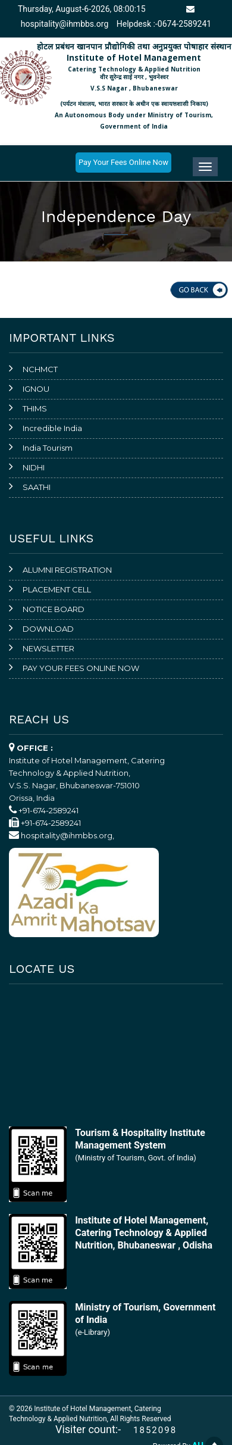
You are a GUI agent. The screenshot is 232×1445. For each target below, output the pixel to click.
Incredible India (52, 428)
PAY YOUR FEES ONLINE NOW (81, 668)
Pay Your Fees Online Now (123, 162)
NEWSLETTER (48, 648)
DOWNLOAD (48, 628)
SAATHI (37, 487)
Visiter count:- (93, 1429)
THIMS (35, 408)
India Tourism (48, 447)
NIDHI (34, 467)
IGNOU (36, 389)
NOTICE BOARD (53, 609)
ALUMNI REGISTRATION (67, 570)
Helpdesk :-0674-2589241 (164, 24)
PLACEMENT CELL (57, 589)
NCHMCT (40, 369)
